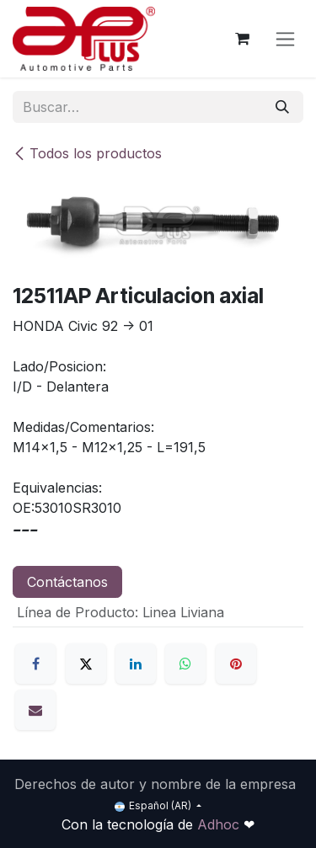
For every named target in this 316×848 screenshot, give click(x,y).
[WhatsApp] (185, 663)
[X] (86, 663)
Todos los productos (87, 153)
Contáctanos (67, 581)
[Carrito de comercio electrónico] (241, 38)
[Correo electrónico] (35, 710)
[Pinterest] (236, 663)
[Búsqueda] (282, 107)
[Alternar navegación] (285, 39)
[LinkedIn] (135, 663)
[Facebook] (35, 663)
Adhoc (220, 824)
